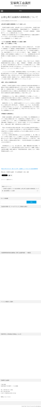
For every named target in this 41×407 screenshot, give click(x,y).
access (9, 396)
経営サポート (10, 179)
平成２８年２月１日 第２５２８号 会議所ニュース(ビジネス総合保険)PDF (19, 168)
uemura (7, 20)
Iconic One (24, 406)
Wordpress (38, 406)
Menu (20, 11)
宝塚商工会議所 (20, 2)
